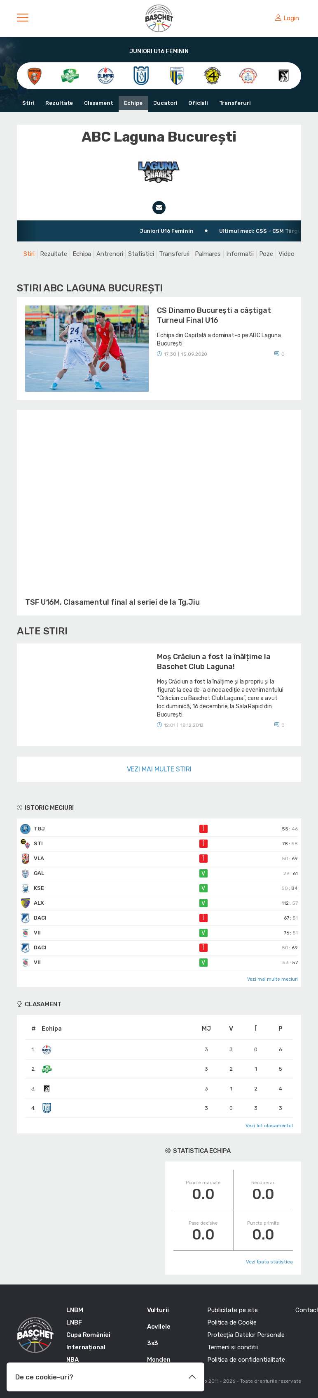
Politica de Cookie (232, 1322)
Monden (159, 1359)
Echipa (81, 254)
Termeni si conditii (232, 1347)
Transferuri (233, 103)
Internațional (85, 1347)
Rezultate (59, 103)
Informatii (240, 254)
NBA (72, 1359)
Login (287, 18)
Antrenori (109, 254)
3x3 (153, 1343)
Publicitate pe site (232, 1310)
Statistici (141, 254)
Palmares (207, 254)
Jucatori (164, 103)
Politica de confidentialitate (246, 1359)
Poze (266, 254)
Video (286, 254)
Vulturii (158, 1310)
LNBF (74, 1322)
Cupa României (88, 1335)
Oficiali (196, 103)
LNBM (74, 1310)
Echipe (133, 103)
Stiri (28, 103)
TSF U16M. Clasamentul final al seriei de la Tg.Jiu (112, 602)
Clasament (98, 103)
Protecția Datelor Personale (246, 1335)
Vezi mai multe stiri (159, 769)
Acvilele (159, 1326)
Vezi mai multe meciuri (272, 979)
